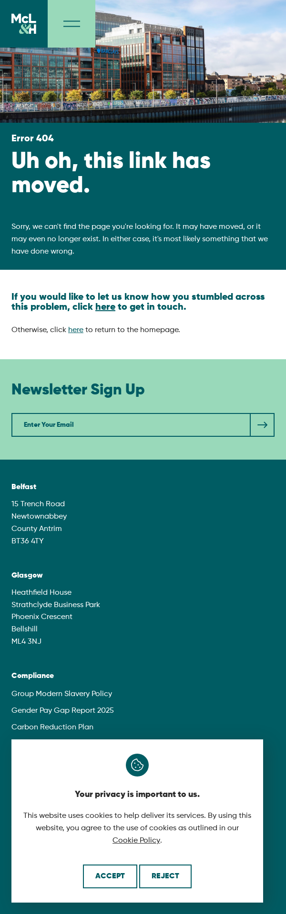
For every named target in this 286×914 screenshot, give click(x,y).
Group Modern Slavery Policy (61, 694)
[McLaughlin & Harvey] (24, 24)
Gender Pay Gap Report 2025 (62, 711)
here (105, 307)
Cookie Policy (136, 841)
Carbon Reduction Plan (52, 727)
